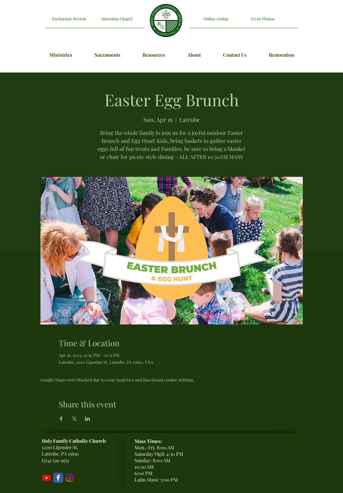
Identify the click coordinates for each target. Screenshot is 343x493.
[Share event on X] (74, 418)
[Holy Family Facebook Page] (58, 478)
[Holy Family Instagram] (70, 478)
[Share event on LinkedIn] (87, 418)
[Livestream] (47, 478)
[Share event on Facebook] (61, 418)
